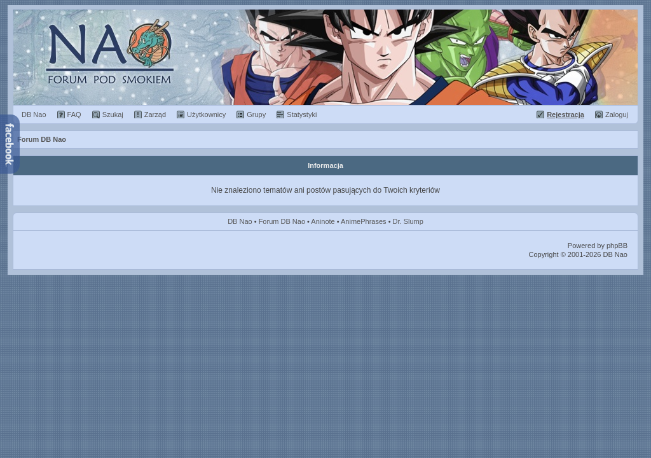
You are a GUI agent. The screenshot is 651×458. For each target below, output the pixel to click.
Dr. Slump (408, 221)
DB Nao (240, 221)
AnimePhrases (364, 221)
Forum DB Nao (282, 221)
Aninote (322, 221)
